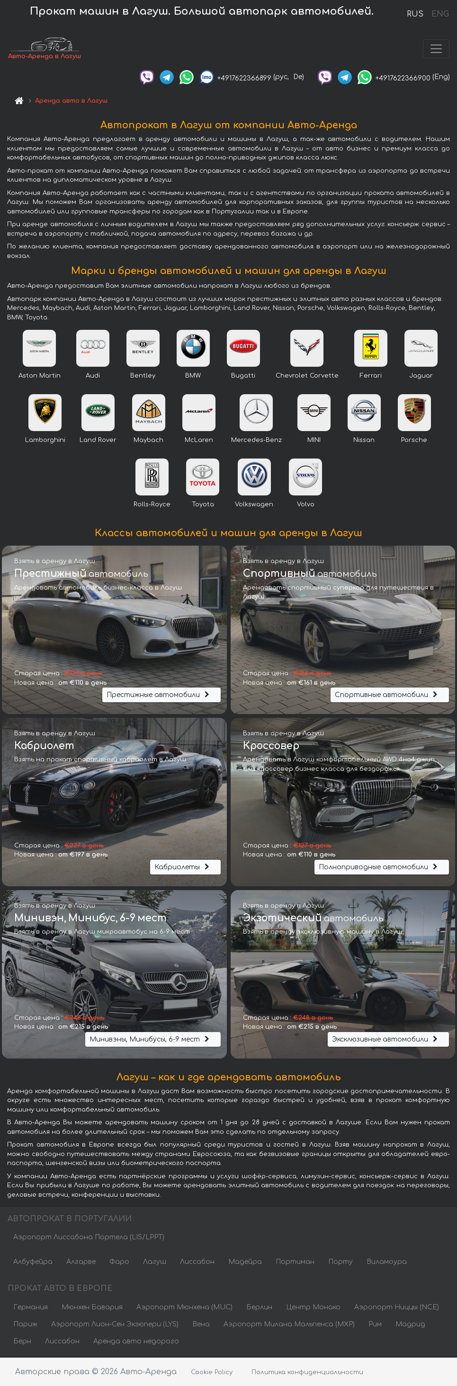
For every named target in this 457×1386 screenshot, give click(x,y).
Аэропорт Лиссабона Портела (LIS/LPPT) (88, 1238)
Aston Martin (39, 376)
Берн (22, 1342)
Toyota (203, 505)
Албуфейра (33, 1263)
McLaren (199, 441)
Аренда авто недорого (136, 1342)
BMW (193, 376)
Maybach (148, 441)
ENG (439, 14)
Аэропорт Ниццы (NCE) (396, 1308)
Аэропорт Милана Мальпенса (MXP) (289, 1325)
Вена (201, 1325)
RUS (415, 14)
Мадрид (410, 1325)
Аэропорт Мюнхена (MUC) (184, 1308)
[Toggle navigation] (436, 49)
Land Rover (98, 441)
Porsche (414, 441)
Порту (340, 1263)
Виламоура (387, 1263)
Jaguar (421, 376)
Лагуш (154, 1263)
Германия (30, 1308)
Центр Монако (313, 1308)
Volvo (305, 505)
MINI (314, 441)
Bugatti (243, 376)
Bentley (142, 376)
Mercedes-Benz (256, 441)
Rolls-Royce (152, 505)
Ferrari (371, 376)
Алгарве (81, 1263)
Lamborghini (45, 441)
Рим (375, 1325)
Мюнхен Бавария (92, 1308)
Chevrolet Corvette (307, 376)
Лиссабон (197, 1263)
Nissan (364, 441)
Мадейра (245, 1263)
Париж (25, 1325)
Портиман (295, 1263)
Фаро (119, 1263)
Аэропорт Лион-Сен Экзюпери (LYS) (115, 1325)
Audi (93, 376)
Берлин (259, 1308)
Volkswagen (254, 505)
